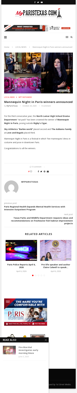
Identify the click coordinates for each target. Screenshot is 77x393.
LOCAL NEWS (20, 47)
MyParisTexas (12, 106)
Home (6, 47)
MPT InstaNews (25, 97)
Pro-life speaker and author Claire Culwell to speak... (55, 266)
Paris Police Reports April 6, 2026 (21, 266)
